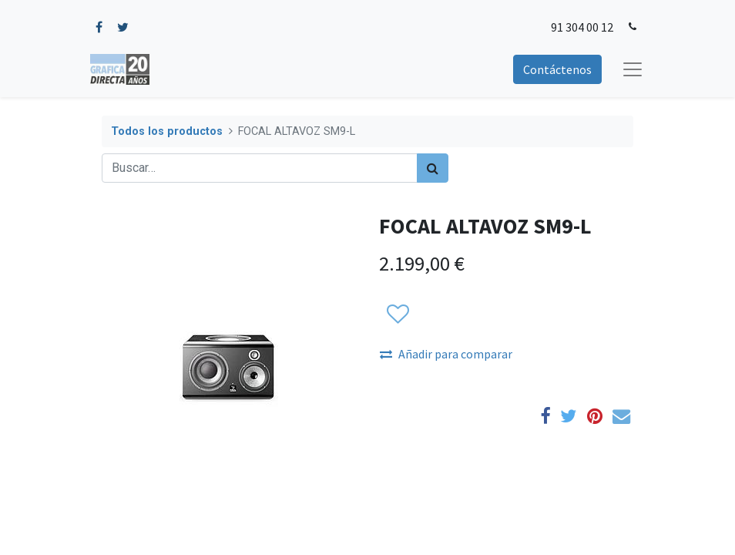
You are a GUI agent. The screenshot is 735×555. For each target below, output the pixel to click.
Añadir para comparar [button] (446, 354)
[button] (397, 314)
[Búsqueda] (432, 168)
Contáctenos (557, 69)
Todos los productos (167, 131)
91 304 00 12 (582, 27)
